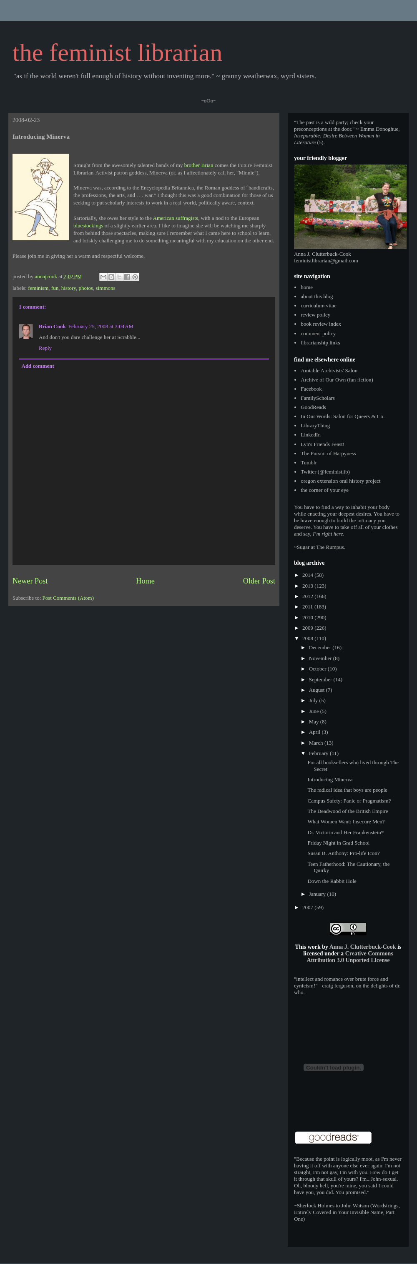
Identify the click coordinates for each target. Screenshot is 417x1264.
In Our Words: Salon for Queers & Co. (342, 416)
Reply (45, 348)
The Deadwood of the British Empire (347, 811)
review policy (315, 315)
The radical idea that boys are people (347, 790)
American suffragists (175, 218)
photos (85, 288)
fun (54, 288)
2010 (308, 617)
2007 (308, 907)
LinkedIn (311, 434)
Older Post (259, 581)
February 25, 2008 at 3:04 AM (101, 326)
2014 (308, 575)
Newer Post (30, 581)
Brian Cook (52, 326)
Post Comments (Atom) (68, 598)
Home (145, 581)
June (314, 711)
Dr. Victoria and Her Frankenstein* (345, 832)
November (321, 658)
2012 (308, 596)
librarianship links (320, 342)
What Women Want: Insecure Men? (345, 821)
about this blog (317, 296)
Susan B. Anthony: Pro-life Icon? (343, 853)
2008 (308, 638)
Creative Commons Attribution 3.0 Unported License (349, 956)
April (315, 732)
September (321, 679)
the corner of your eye (325, 490)
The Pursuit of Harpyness (328, 453)
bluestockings (88, 225)
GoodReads (313, 407)
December (321, 647)
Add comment (38, 366)
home (307, 287)
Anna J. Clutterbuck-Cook (362, 947)
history (68, 288)
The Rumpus (330, 547)
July (314, 700)
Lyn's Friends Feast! (322, 444)
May (314, 721)
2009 (308, 628)
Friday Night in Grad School (338, 843)
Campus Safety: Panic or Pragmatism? (349, 801)
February (319, 753)
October (318, 669)
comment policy (318, 333)
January (318, 894)
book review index (321, 324)
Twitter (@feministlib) (325, 472)
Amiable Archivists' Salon (329, 370)
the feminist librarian (117, 52)
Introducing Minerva (329, 779)
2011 (308, 606)
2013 (308, 586)
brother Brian (199, 165)
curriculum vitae (319, 305)
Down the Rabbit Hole (331, 881)
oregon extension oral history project (340, 481)
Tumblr (309, 462)
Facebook (311, 389)
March (316, 743)
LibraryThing (315, 425)
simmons (106, 288)
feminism (38, 288)
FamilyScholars (318, 398)
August (317, 690)
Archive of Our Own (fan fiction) (337, 379)
